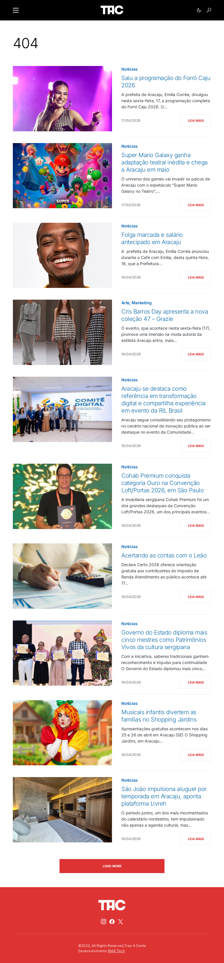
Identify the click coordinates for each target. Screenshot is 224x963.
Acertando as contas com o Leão (163, 555)
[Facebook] (112, 921)
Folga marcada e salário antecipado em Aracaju (152, 238)
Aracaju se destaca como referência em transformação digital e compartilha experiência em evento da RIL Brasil (163, 399)
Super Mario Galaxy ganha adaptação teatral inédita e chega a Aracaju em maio (164, 162)
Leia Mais (196, 121)
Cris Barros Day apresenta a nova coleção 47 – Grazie (164, 315)
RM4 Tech (116, 951)
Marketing (141, 302)
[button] (16, 10)
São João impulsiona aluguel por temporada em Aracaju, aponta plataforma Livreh (163, 796)
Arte (125, 302)
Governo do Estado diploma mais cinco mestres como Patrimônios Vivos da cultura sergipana (164, 640)
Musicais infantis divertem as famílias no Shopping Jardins (158, 716)
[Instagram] (103, 921)
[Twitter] (120, 921)
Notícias (129, 69)
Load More (112, 866)
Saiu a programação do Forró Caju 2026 (165, 81)
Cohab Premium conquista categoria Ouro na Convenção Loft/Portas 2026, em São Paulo (162, 483)
